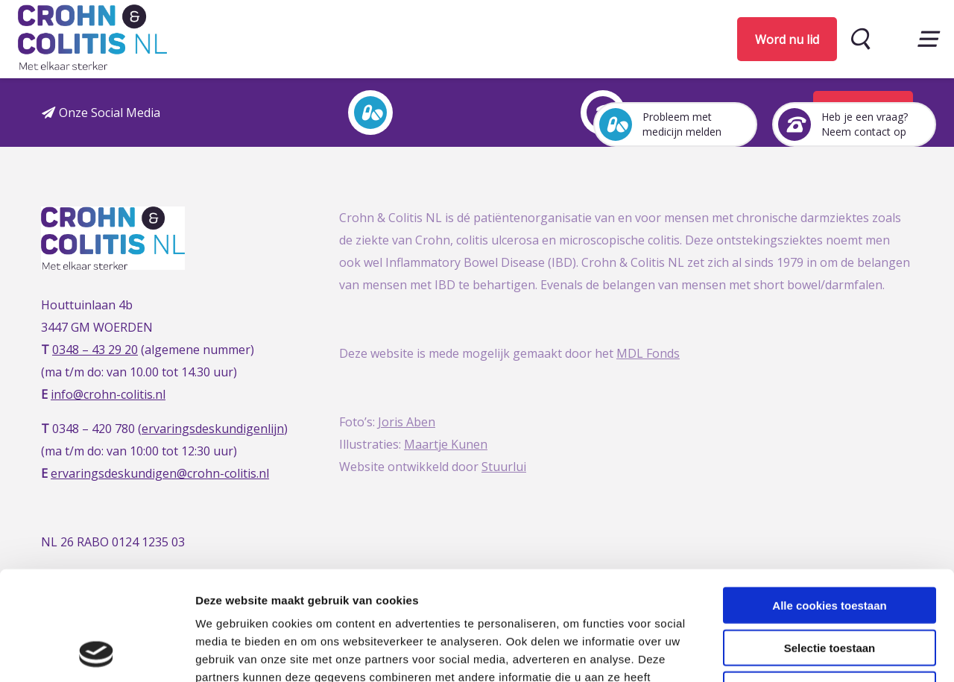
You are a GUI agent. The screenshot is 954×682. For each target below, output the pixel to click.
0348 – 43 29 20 (95, 349)
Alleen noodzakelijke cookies (829, 587)
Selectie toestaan (830, 545)
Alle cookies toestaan (829, 502)
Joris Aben (406, 422)
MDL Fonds (648, 353)
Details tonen (805, 652)
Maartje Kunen (445, 444)
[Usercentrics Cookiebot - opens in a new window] (96, 653)
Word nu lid (787, 39)
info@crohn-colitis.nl (108, 394)
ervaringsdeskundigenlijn (213, 428)
